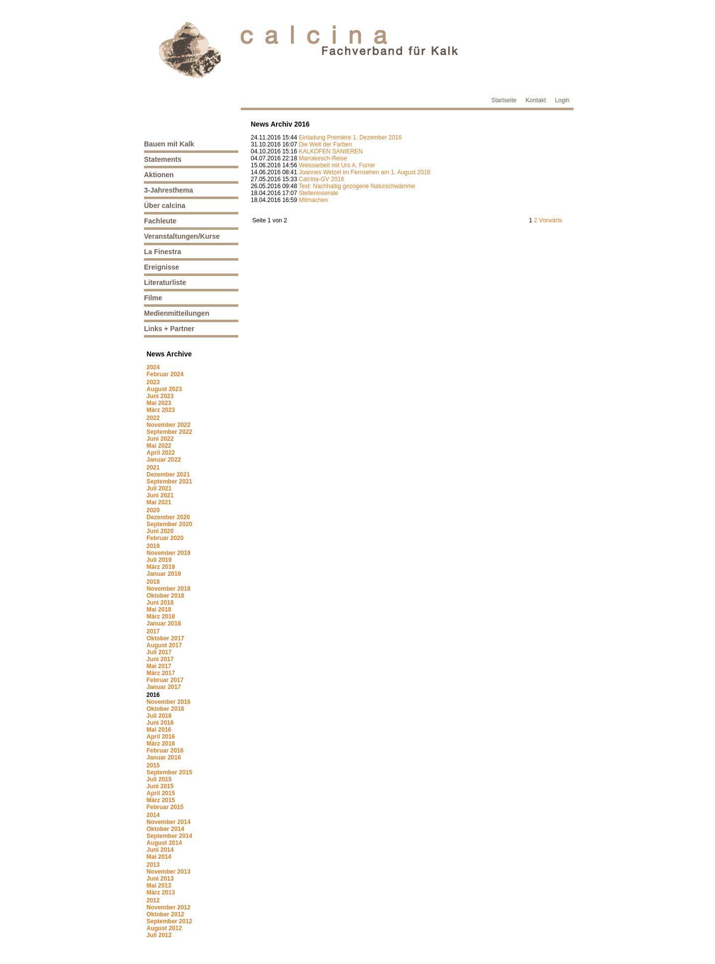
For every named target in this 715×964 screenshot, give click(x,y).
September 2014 (169, 835)
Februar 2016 (165, 750)
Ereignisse (161, 267)
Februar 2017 (165, 680)
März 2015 (160, 800)
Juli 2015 (159, 779)
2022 (153, 417)
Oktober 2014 (165, 829)
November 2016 (168, 701)
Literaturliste (165, 282)
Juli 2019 (159, 559)
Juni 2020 (160, 531)
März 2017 (160, 673)
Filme (153, 298)
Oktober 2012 (165, 914)
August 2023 (164, 389)
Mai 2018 (158, 609)
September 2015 (169, 772)
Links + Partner (169, 329)
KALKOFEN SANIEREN (331, 151)
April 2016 (160, 736)
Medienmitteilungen (176, 313)
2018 (153, 581)
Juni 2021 (160, 495)
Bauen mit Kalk (169, 144)
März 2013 (160, 892)
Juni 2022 (160, 438)
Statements (162, 159)
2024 (153, 367)
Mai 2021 (158, 502)
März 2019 (160, 566)
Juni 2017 (160, 659)
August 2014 (164, 842)
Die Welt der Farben (325, 144)
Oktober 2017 (165, 638)
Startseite (504, 100)
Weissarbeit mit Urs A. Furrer (337, 165)
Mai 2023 (158, 403)
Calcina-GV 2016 (321, 179)
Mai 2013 (158, 885)
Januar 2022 (163, 459)
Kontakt (536, 100)
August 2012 (164, 928)
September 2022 (169, 431)
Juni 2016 (160, 722)
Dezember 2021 (168, 474)
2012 (153, 900)
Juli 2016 (159, 715)
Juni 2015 (160, 786)
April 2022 (160, 452)
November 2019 (168, 553)
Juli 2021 (159, 488)
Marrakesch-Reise (323, 158)
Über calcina (164, 205)
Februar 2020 (165, 538)
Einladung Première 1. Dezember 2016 (350, 137)
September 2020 (169, 524)
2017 (153, 631)
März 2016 (160, 743)
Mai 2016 (158, 729)
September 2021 (169, 481)
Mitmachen (313, 200)
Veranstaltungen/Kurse (182, 236)
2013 (153, 864)
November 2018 (168, 588)
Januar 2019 (163, 573)
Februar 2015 (165, 807)
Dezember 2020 (168, 517)
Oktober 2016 (165, 708)
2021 (153, 467)
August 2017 (164, 645)
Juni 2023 (160, 396)
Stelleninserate (318, 193)
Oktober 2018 (165, 595)
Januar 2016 (163, 757)
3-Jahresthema (168, 190)
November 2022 (168, 424)
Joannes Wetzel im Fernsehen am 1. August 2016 (364, 172)
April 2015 (160, 793)
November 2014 (168, 822)
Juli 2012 (159, 935)
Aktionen (159, 175)
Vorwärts (550, 220)
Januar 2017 (163, 687)
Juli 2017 (159, 652)
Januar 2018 (163, 623)
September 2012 (169, 921)
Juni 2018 (160, 602)
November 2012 (168, 907)
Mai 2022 (158, 445)
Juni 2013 (160, 878)
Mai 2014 (158, 856)
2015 (153, 765)
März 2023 (160, 410)
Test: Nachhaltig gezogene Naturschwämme (357, 186)
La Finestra (162, 252)
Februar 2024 (165, 374)
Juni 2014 (160, 849)
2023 (153, 382)
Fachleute (160, 221)
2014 (153, 815)
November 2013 (168, 871)
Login (562, 100)
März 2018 (160, 616)
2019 (153, 546)
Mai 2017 (158, 666)
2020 (153, 510)
